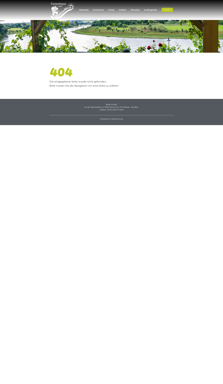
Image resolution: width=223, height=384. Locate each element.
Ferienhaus (98, 10)
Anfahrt (122, 10)
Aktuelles (135, 10)
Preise (111, 10)
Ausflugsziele (150, 10)
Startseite (84, 10)
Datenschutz (117, 119)
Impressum (105, 119)
